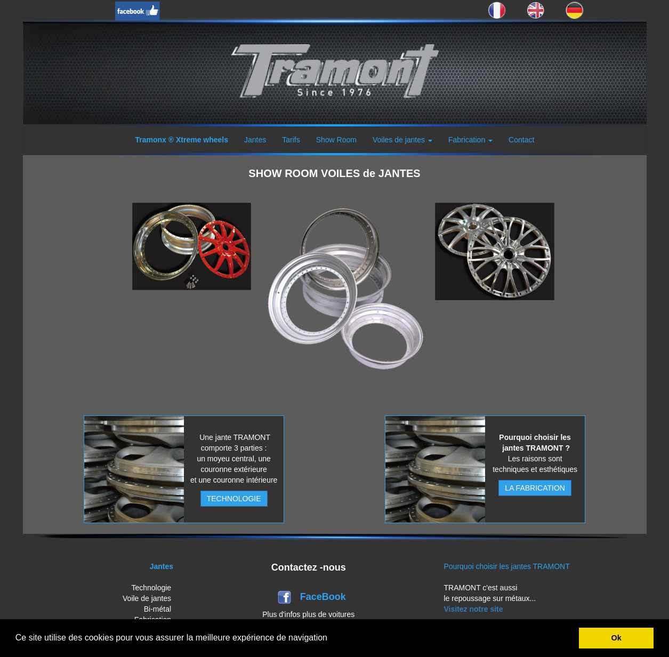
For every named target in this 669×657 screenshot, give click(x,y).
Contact (521, 139)
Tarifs (291, 139)
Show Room (336, 139)
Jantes (255, 139)
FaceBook (324, 596)
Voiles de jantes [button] (402, 139)
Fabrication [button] (470, 139)
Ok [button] (616, 638)
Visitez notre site (473, 609)
